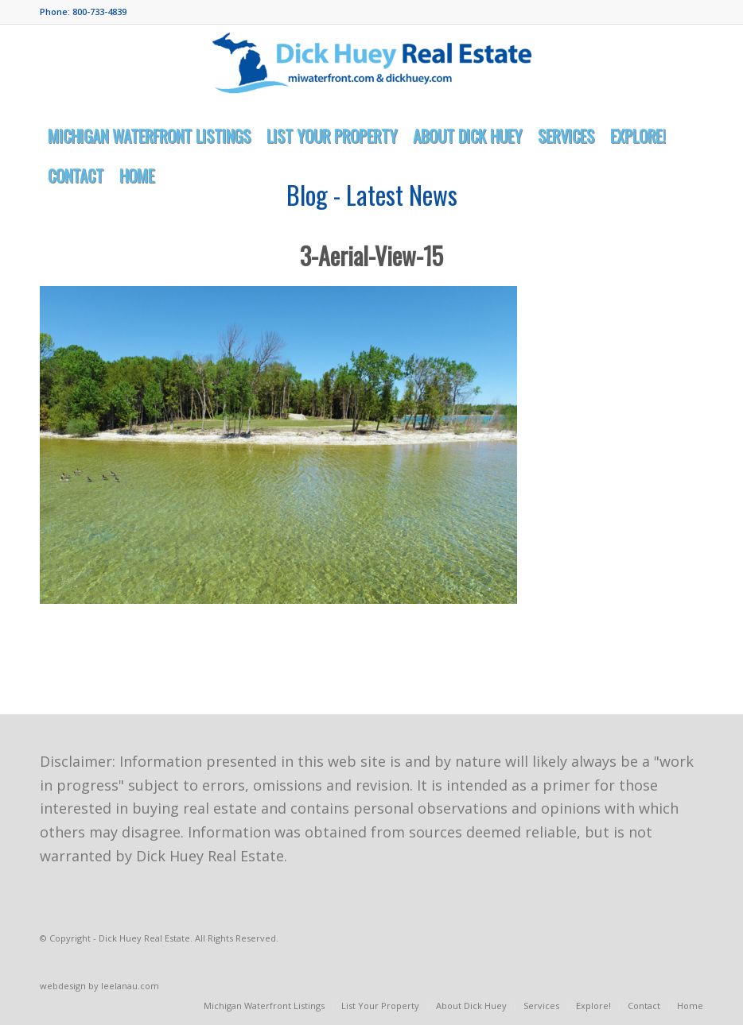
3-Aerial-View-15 (371, 255)
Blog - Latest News (371, 194)
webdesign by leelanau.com (99, 986)
